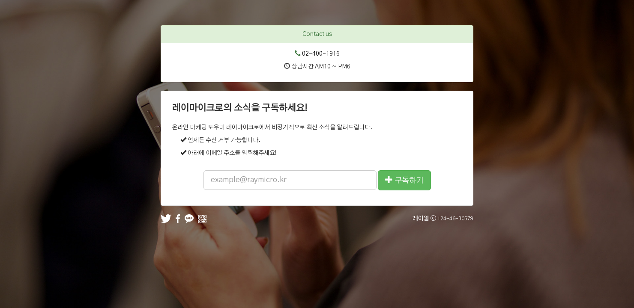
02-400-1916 (321, 54)
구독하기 (404, 179)
